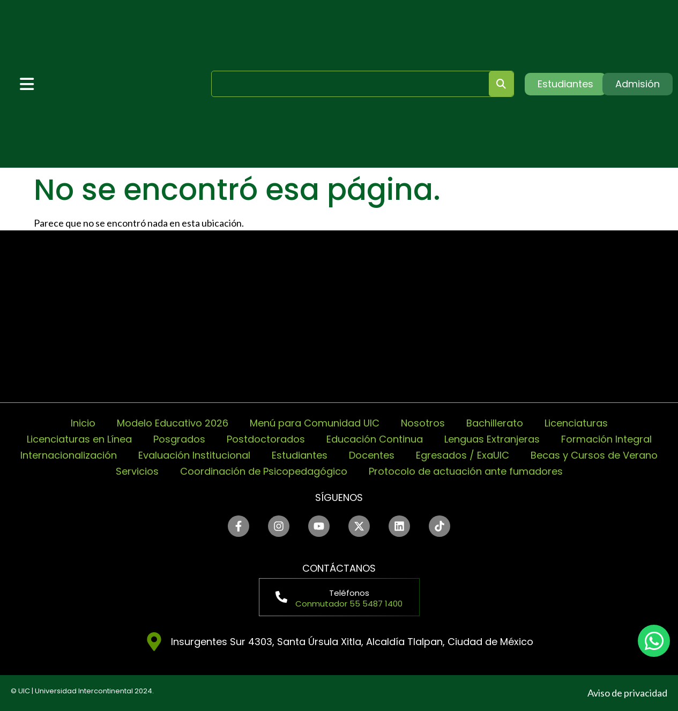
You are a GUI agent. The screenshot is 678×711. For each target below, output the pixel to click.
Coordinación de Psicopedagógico (263, 471)
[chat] (654, 641)
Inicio (83, 423)
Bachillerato (494, 423)
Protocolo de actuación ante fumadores (466, 471)
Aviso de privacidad (627, 693)
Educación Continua (374, 439)
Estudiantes (299, 455)
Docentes (371, 455)
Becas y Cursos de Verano (594, 455)
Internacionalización (68, 455)
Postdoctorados (266, 439)
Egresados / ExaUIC (462, 455)
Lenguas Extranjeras (492, 439)
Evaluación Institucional (194, 455)
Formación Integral (606, 439)
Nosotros (423, 423)
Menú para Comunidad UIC (314, 423)
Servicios (137, 471)
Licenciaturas (576, 423)
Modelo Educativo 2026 (172, 423)
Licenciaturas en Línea (79, 439)
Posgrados (179, 439)
